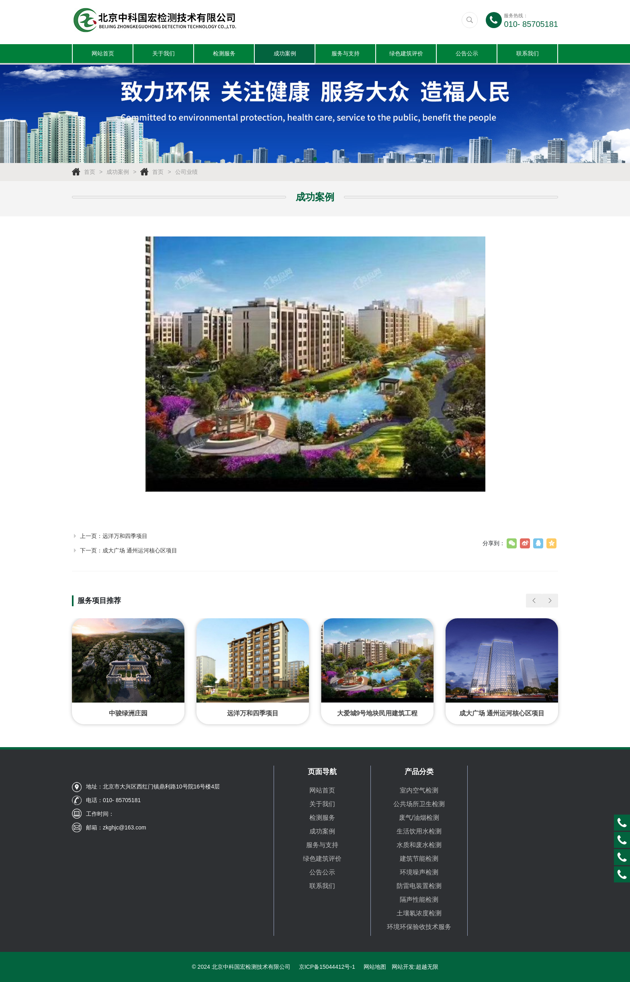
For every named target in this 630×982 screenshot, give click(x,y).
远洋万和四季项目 (124, 537)
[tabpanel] (315, 115)
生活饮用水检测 (419, 831)
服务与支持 (345, 54)
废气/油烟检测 (419, 817)
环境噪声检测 (419, 872)
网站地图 (375, 967)
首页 (89, 173)
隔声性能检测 (419, 899)
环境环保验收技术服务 (419, 926)
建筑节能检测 (419, 858)
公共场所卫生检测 (419, 804)
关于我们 (163, 54)
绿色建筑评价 (406, 54)
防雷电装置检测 (419, 885)
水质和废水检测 (419, 844)
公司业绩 (186, 173)
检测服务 (224, 54)
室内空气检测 (419, 790)
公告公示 (467, 54)
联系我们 (527, 54)
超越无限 (427, 967)
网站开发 (403, 967)
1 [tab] (315, 160)
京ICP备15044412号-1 (327, 967)
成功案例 (285, 54)
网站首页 (103, 54)
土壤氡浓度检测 (419, 913)
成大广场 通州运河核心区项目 (139, 551)
